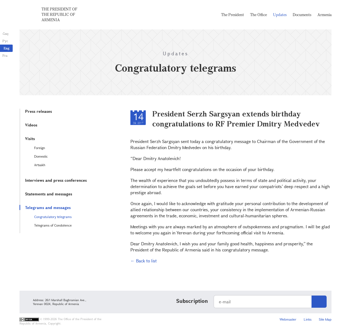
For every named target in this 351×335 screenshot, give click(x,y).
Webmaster (288, 319)
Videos (31, 124)
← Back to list (143, 261)
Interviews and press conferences (56, 180)
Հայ (5, 33)
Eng (7, 48)
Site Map (325, 319)
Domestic (41, 156)
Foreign (39, 147)
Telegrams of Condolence (53, 225)
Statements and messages (48, 193)
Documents (302, 14)
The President (232, 14)
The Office (258, 14)
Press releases (38, 111)
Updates (280, 14)
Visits (30, 138)
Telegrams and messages (48, 207)
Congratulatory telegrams (53, 216)
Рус (5, 40)
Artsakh (39, 165)
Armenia (324, 14)
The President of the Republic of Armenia (59, 14)
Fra (5, 55)
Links (308, 319)
